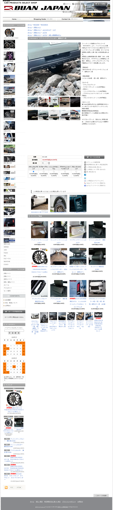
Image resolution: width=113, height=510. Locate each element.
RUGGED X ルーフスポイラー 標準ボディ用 (62, 319)
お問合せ (69, 19)
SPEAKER (9, 191)
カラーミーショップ (40, 507)
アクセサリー (8, 288)
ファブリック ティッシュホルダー (77, 232)
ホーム (16, 19)
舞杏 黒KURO (9, 160)
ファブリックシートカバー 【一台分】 (89, 319)
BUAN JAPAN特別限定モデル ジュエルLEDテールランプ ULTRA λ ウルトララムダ (77, 294)
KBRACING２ (9, 138)
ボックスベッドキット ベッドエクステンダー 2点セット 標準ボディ (58, 260)
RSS (11, 487)
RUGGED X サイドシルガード (39, 204)
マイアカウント (88, 4)
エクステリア (46, 30)
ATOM (19, 487)
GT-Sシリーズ (9, 92)
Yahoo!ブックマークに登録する (95, 183)
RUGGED (9, 80)
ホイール (6, 285)
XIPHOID (9, 103)
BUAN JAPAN (9, 200)
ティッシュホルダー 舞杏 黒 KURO (97, 232)
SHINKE (6, 247)
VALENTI (9, 223)
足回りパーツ (8, 279)
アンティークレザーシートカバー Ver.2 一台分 (80, 320)
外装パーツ (7, 273)
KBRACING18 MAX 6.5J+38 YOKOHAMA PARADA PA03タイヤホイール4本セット (14, 467)
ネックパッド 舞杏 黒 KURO (19, 424)
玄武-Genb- (9, 241)
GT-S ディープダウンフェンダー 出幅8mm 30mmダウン (44, 322)
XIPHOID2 (9, 45)
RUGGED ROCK (9, 115)
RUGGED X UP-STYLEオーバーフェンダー (58, 204)
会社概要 (8, 300)
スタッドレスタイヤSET (11, 33)
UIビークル (7, 258)
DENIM (9, 179)
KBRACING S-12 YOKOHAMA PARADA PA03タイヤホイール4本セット (14, 401)
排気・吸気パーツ (9, 282)
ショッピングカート (100, 4)
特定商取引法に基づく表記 (52, 501)
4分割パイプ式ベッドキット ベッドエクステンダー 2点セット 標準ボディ (78, 260)
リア (54, 30)
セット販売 (7, 291)
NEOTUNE (7, 261)
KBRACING (9, 126)
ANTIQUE (9, 167)
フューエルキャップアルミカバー (77, 204)
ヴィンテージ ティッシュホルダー (58, 232)
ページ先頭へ (101, 495)
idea (5, 256)
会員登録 (77, 4)
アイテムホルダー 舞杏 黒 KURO (58, 291)
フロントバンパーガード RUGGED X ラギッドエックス (53, 321)
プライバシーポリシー (69, 501)
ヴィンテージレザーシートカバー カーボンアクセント (71, 320)
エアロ (44, 32)
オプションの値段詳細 (93, 162)
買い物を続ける (91, 172)
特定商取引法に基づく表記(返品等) (97, 164)
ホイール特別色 (9, 57)
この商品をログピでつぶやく (95, 181)
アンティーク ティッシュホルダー (39, 232)
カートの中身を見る (14, 311)
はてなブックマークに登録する (95, 185)
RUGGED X (44, 24)
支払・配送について (43, 19)
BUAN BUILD (9, 212)
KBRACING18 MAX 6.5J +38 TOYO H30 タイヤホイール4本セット (14, 458)
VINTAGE (9, 173)
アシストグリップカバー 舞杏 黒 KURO (39, 291)
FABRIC (9, 68)
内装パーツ (7, 276)
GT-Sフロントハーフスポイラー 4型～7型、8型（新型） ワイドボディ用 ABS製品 (35, 323)
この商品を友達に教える (93, 167)
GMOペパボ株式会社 (63, 507)
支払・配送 (39, 501)
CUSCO (6, 264)
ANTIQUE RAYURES (10, 185)
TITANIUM (9, 233)
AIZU (5, 250)
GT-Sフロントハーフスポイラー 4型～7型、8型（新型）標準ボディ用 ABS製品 (97, 294)
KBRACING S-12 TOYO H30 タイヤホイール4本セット (8, 425)
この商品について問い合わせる (95, 169)
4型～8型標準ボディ (55, 35)
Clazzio (6, 253)
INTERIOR (9, 150)
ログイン (68, 4)
